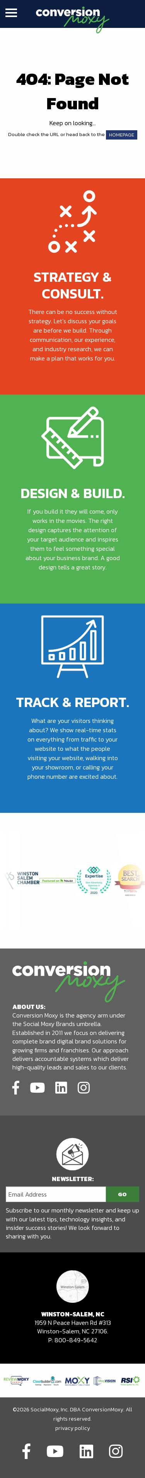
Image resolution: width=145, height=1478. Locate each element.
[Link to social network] (15, 1087)
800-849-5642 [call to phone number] (76, 1340)
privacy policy (72, 1428)
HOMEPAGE (121, 134)
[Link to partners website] (16, 1380)
